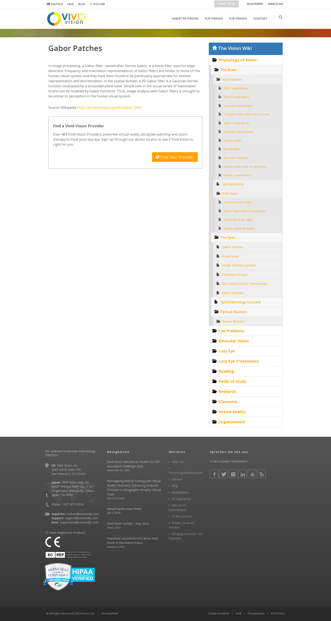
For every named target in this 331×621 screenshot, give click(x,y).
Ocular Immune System (239, 265)
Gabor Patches (233, 247)
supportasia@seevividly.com (79, 522)
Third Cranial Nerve (236, 97)
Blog (81, 4)
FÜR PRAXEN (215, 18)
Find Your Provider (175, 157)
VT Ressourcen (182, 516)
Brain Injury (230, 193)
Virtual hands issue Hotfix (124, 509)
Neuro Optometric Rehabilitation (245, 211)
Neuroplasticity (233, 184)
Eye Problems (231, 330)
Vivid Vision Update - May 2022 (128, 524)
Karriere (177, 479)
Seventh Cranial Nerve (238, 132)
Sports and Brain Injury (239, 228)
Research (227, 391)
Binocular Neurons (236, 158)
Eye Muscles (232, 149)
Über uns (178, 462)
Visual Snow (230, 256)
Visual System (232, 79)
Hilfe (70, 4)
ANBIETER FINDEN (186, 18)
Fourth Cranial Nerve (237, 175)
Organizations (231, 421)
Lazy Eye (226, 351)
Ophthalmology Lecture (240, 302)
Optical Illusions (233, 311)
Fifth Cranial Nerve (236, 88)
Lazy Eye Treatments (238, 361)
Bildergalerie (180, 492)
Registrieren (255, 4)
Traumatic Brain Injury (238, 220)
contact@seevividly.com (82, 514)
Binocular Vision (233, 340)
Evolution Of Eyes (235, 274)
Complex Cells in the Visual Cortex (247, 114)
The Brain (228, 69)
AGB (238, 613)
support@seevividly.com (81, 518)
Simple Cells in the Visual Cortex (245, 166)
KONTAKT (261, 18)
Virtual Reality (232, 411)
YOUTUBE (97, 4)
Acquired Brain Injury (237, 202)
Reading (226, 371)
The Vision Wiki (232, 48)
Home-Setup (226, 4)
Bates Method (232, 293)
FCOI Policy (278, 613)
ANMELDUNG (276, 4)
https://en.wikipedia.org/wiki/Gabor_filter (109, 107)
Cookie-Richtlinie (218, 613)
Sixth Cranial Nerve (236, 123)
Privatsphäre (256, 613)
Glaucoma (227, 401)
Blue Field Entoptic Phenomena (244, 283)
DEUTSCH (55, 4)
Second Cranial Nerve (238, 106)
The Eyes (227, 237)
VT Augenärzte (181, 499)
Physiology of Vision (237, 59)
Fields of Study (232, 381)
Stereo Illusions (233, 321)
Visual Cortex (232, 140)
